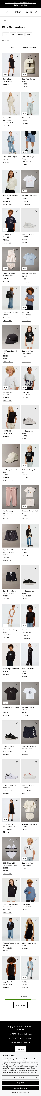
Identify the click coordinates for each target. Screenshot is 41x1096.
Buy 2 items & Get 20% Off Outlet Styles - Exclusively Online (20, 4)
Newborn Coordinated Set (30, 512)
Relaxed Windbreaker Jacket (11, 944)
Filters (11, 47)
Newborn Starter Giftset (28, 709)
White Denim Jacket (29, 118)
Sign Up (20, 1049)
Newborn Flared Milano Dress (9, 274)
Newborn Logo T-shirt (29, 195)
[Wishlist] (31, 12)
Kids (4, 21)
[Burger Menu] (6, 12)
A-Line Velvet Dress (29, 943)
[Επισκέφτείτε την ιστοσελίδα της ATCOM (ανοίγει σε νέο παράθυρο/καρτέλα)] (20, 1093)
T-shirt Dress (7, 79)
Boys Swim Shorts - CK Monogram (10, 551)
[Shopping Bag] (36, 12)
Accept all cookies (20, 1088)
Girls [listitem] (13, 34)
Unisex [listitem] (20, 34)
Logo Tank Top (8, 982)
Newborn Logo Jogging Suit (8, 512)
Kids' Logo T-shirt (28, 351)
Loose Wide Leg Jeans (11, 157)
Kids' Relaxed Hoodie (10, 195)
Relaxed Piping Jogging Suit (8, 119)
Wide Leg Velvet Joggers (28, 670)
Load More (20, 1005)
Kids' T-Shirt (7, 431)
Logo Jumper (26, 904)
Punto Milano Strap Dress (10, 631)
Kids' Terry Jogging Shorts (28, 158)
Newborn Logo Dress (29, 824)
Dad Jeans (25, 550)
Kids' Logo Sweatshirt (11, 669)
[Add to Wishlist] (17, 56)
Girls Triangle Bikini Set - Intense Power (10, 864)
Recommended (29, 47)
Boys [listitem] (5, 34)
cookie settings (19, 1077)
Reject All (20, 1083)
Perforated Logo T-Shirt (28, 471)
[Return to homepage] (20, 12)
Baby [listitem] (28, 34)
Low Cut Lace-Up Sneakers (28, 235)
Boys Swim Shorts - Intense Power (29, 748)
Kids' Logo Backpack (10, 312)
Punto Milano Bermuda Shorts (9, 825)
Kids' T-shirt (26, 312)
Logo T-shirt (7, 234)
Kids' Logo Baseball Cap (10, 352)
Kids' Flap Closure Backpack (28, 80)
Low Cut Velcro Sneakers (27, 432)
